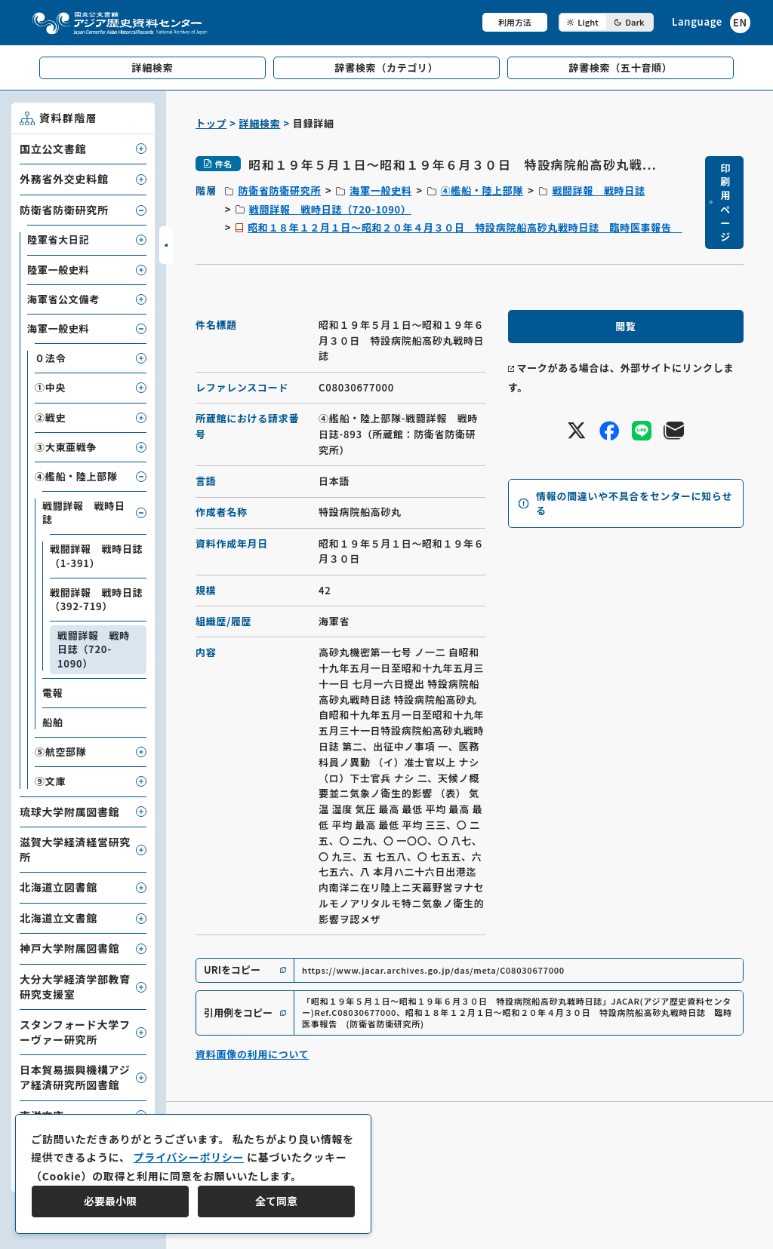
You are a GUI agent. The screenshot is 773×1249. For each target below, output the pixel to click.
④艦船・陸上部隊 (482, 190)
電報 (52, 693)
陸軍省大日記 (58, 239)
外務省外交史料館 (64, 178)
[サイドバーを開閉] (166, 245)
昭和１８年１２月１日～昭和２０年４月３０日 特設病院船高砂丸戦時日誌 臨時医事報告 (465, 227)
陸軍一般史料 (58, 269)
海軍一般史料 (380, 190)
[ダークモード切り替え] (606, 22)
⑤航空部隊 (61, 751)
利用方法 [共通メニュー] (514, 22)
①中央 (50, 387)
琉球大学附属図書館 (69, 811)
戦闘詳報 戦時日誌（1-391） (96, 555)
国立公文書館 (53, 148)
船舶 (52, 722)
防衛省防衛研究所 (279, 190)
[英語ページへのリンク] (711, 22)
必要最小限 (110, 1200)
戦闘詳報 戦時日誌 (598, 190)
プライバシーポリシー (188, 1157)
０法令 (50, 358)
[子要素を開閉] (141, 148)
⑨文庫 (50, 781)
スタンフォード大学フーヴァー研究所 (75, 1032)
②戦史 (50, 417)
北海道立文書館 (58, 917)
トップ (211, 123)
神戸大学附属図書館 (69, 948)
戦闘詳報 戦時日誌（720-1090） (330, 209)
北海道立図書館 (58, 887)
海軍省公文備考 (63, 299)
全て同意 (276, 1200)
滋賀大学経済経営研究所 (75, 849)
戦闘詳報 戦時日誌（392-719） (96, 599)
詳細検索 (260, 123)
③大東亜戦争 (66, 447)
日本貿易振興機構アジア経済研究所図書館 (75, 1077)
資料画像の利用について (252, 1054)
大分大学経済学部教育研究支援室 (75, 986)
